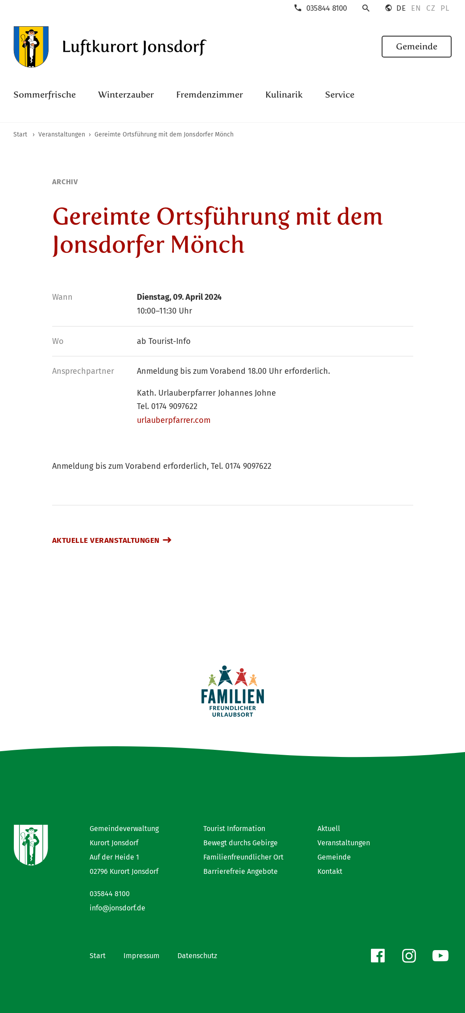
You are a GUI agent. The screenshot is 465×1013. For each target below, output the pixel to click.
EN (416, 8)
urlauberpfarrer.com (173, 420)
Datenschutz (197, 955)
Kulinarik (284, 94)
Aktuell (328, 828)
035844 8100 (110, 893)
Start (98, 955)
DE (401, 8)
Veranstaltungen (343, 843)
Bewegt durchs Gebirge (240, 843)
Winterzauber (126, 94)
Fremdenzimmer (209, 94)
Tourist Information (234, 828)
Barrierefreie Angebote (240, 871)
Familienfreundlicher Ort (243, 857)
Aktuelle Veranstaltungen (106, 540)
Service (339, 94)
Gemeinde (416, 46)
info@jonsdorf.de (117, 908)
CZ (430, 8)
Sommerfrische (44, 94)
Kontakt (329, 871)
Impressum (141, 955)
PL (444, 8)
